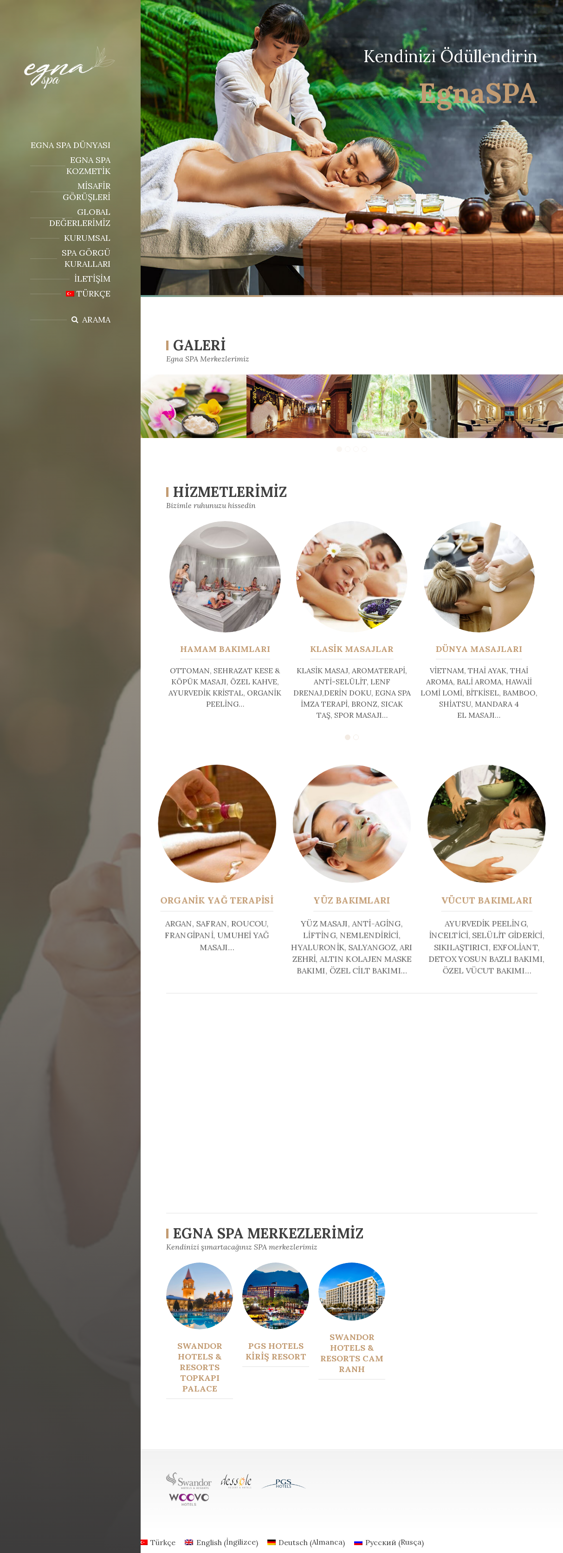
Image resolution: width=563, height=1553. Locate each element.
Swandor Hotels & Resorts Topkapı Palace (199, 1367)
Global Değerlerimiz (79, 217)
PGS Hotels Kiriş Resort (276, 1351)
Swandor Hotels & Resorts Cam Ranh (351, 1353)
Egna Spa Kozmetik (88, 165)
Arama (96, 319)
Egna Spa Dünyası (70, 145)
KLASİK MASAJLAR (352, 649)
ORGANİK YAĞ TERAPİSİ (221, 899)
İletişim (92, 278)
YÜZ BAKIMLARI (352, 899)
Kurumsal (87, 237)
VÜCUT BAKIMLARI (482, 899)
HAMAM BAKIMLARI (225, 649)
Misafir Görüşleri (86, 191)
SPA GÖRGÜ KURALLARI (86, 258)
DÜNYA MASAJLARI (479, 649)
